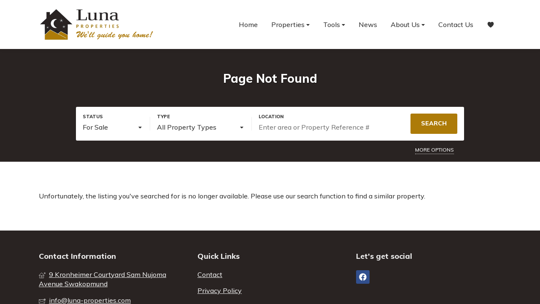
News (368, 24)
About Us (408, 24)
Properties (290, 24)
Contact (209, 274)
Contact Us (455, 24)
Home (248, 24)
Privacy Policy (219, 290)
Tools (334, 24)
